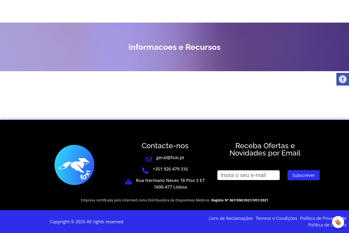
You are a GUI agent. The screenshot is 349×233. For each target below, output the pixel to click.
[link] (342, 79)
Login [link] (272, 11)
